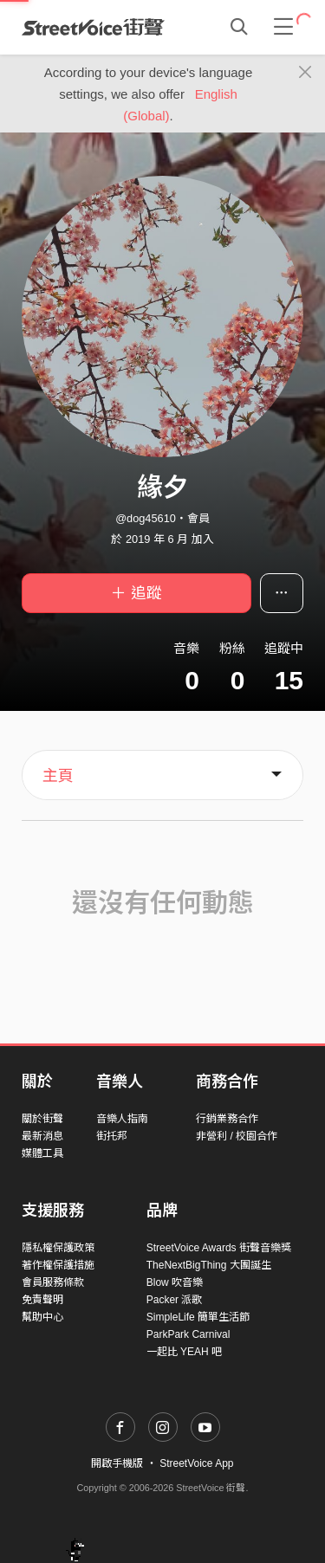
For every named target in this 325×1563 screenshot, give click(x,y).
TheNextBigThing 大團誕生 (208, 1265)
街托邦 (111, 1136)
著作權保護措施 (58, 1265)
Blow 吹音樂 (174, 1282)
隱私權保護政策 (58, 1248)
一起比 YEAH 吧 (184, 1352)
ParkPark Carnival (188, 1334)
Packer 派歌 (174, 1300)
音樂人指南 (122, 1119)
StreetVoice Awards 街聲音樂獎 (218, 1248)
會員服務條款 (53, 1282)
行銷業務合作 (227, 1119)
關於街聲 (42, 1119)
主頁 (58, 776)
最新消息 (42, 1136)
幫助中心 (42, 1317)
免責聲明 (42, 1300)
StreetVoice (93, 27)
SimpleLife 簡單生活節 (198, 1317)
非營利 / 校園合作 (236, 1136)
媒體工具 (42, 1153)
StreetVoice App (196, 1463)
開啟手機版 (117, 1463)
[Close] (305, 72)
